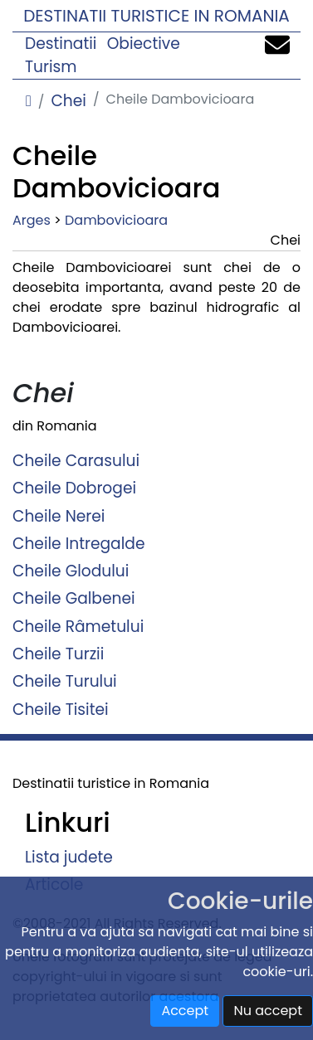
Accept (184, 1010)
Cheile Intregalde (78, 543)
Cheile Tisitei (60, 708)
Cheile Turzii (58, 654)
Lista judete (69, 856)
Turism (51, 67)
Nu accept (267, 1010)
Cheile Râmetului (78, 626)
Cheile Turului (64, 681)
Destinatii (60, 43)
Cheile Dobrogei (74, 488)
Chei (68, 101)
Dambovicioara (116, 220)
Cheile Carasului (75, 461)
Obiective (143, 43)
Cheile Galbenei (73, 598)
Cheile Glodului (70, 571)
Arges (31, 220)
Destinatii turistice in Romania (156, 15)
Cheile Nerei (58, 515)
